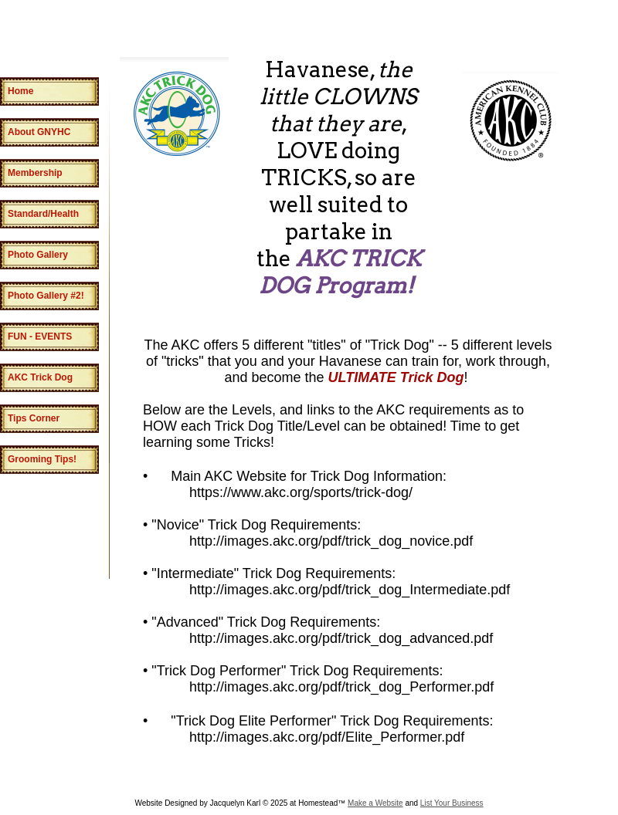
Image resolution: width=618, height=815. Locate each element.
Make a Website (375, 803)
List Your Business (452, 803)
